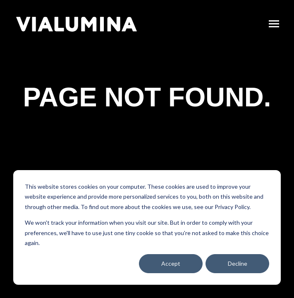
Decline (237, 263)
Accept (170, 263)
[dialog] (147, 227)
